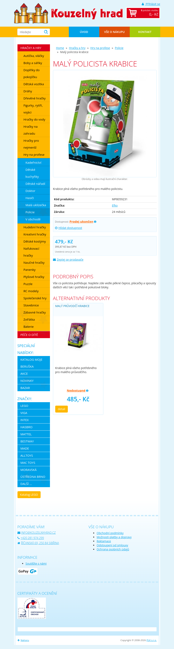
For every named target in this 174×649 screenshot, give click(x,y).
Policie (119, 48)
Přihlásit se (151, 4)
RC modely (31, 291)
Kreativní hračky (35, 234)
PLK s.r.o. (152, 640)
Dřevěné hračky (35, 98)
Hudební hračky (35, 227)
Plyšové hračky (34, 277)
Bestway (27, 441)
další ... (26, 484)
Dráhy (28, 91)
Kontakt (144, 32)
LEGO (24, 406)
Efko (115, 205)
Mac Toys (28, 463)
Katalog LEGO (29, 495)
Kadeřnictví (33, 162)
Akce (24, 373)
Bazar (25, 388)
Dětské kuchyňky (32, 173)
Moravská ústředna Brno (33, 473)
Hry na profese (100, 48)
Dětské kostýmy (35, 241)
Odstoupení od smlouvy (112, 545)
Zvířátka (29, 319)
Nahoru (23, 640)
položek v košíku (147, 13)
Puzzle (28, 284)
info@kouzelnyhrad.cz (36, 533)
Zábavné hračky (35, 312)
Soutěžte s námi (36, 563)
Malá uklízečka (36, 205)
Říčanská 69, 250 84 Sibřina (38, 543)
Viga (24, 413)
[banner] (31, 13)
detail (61, 409)
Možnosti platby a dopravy (114, 537)
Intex (25, 420)
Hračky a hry (77, 48)
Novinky (27, 381)
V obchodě (33, 219)
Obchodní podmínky (110, 533)
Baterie (29, 326)
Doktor (30, 191)
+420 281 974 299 (30, 538)
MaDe (25, 448)
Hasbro (26, 427)
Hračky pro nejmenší (31, 143)
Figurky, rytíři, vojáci (33, 108)
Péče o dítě (29, 335)
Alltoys (27, 455)
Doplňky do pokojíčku (32, 73)
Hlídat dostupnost (68, 228)
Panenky (30, 270)
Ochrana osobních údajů (113, 549)
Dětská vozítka (34, 84)
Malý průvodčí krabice (72, 306)
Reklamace (104, 541)
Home (60, 48)
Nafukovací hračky (31, 251)
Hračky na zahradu (31, 129)
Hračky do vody (34, 119)
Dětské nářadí (35, 184)
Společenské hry (35, 298)
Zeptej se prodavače (68, 259)
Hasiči (30, 198)
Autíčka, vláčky (34, 56)
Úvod (84, 32)
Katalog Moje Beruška (31, 362)
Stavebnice (31, 305)
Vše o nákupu (114, 32)
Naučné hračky (34, 262)
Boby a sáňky (33, 63)
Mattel (26, 434)
